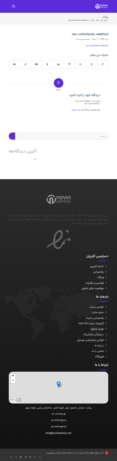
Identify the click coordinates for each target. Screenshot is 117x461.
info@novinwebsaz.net (58, 433)
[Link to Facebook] (35, 457)
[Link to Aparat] (20, 457)
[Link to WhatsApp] (16, 457)
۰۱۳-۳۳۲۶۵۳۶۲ (58, 427)
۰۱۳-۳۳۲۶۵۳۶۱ (58, 420)
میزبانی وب (50, 453)
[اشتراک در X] (91, 64)
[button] (59, 384)
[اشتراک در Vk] (36, 64)
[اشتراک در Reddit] (25, 64)
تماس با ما (98, 351)
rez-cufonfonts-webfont (97, 45)
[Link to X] (39, 457)
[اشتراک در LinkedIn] (58, 64)
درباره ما (99, 345)
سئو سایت (98, 312)
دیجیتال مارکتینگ (93, 334)
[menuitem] (14, 6)
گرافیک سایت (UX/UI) (91, 324)
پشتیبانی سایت (95, 318)
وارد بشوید (75, 109)
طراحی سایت (96, 307)
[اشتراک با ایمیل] (14, 64)
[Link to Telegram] (25, 457)
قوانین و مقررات (94, 283)
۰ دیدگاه (95, 39)
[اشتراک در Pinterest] (69, 64)
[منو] (14, 6)
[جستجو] (58, 136)
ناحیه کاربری (97, 266)
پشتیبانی (98, 272)
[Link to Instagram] (11, 457)
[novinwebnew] (68, 6)
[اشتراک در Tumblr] (47, 64)
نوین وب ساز (80, 39)
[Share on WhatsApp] (80, 64)
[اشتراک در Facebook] (102, 64)
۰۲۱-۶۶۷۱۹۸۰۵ (58, 414)
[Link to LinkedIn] (30, 457)
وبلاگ (105, 17)
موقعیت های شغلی (92, 288)
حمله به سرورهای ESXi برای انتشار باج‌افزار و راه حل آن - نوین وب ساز (72, 158)
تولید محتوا (97, 329)
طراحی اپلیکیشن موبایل (90, 340)
